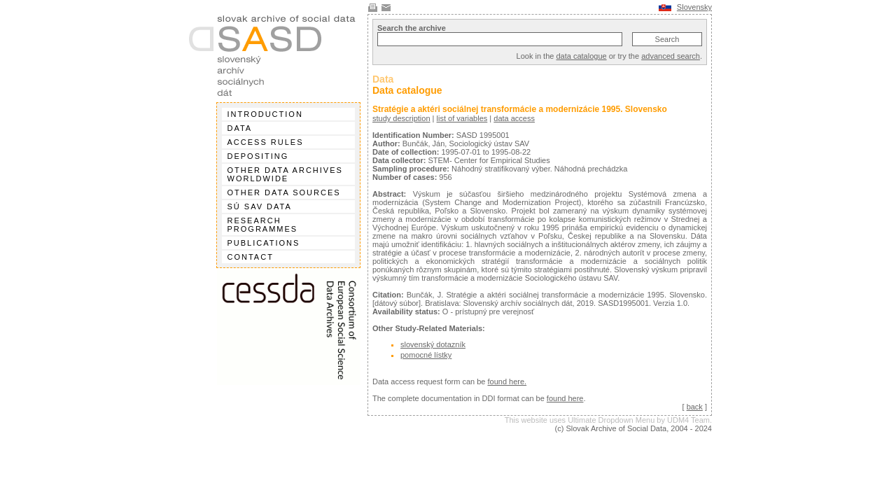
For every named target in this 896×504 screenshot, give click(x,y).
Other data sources (284, 192)
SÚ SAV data (259, 206)
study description (401, 118)
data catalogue (581, 56)
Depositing (258, 156)
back (695, 406)
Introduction (265, 114)
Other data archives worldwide (285, 174)
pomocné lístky (425, 355)
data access (514, 118)
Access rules (265, 142)
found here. (506, 381)
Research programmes (262, 224)
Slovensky (694, 7)
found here (565, 398)
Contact (250, 257)
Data (240, 128)
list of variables (462, 118)
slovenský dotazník (432, 344)
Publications (263, 243)
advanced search (670, 56)
